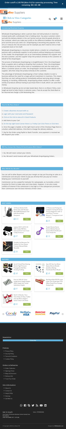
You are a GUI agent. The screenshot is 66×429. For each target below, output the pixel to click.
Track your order (10, 379)
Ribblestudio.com (59, 426)
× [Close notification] (62, 4)
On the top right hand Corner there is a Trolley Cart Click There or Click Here (31, 124)
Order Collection (9, 368)
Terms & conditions (10, 356)
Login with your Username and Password (18, 114)
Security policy (9, 354)
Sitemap (7, 396)
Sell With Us (8, 399)
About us (7, 388)
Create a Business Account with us (16, 111)
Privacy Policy (8, 351)
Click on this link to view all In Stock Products (20, 117)
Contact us (8, 391)
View (27, 219)
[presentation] (3, 314)
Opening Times (9, 371)
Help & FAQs (8, 393)
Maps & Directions (10, 373)
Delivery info (8, 376)
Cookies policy (9, 359)
